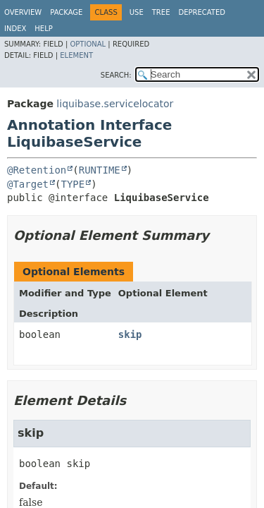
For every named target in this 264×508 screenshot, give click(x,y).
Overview (23, 12)
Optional (88, 44)
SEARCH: (116, 75)
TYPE (72, 184)
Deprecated (201, 12)
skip (130, 334)
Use (137, 12)
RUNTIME (99, 170)
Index (15, 28)
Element (76, 55)
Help (43, 28)
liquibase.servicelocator (114, 103)
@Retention (36, 170)
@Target (28, 184)
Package (66, 12)
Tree (161, 12)
